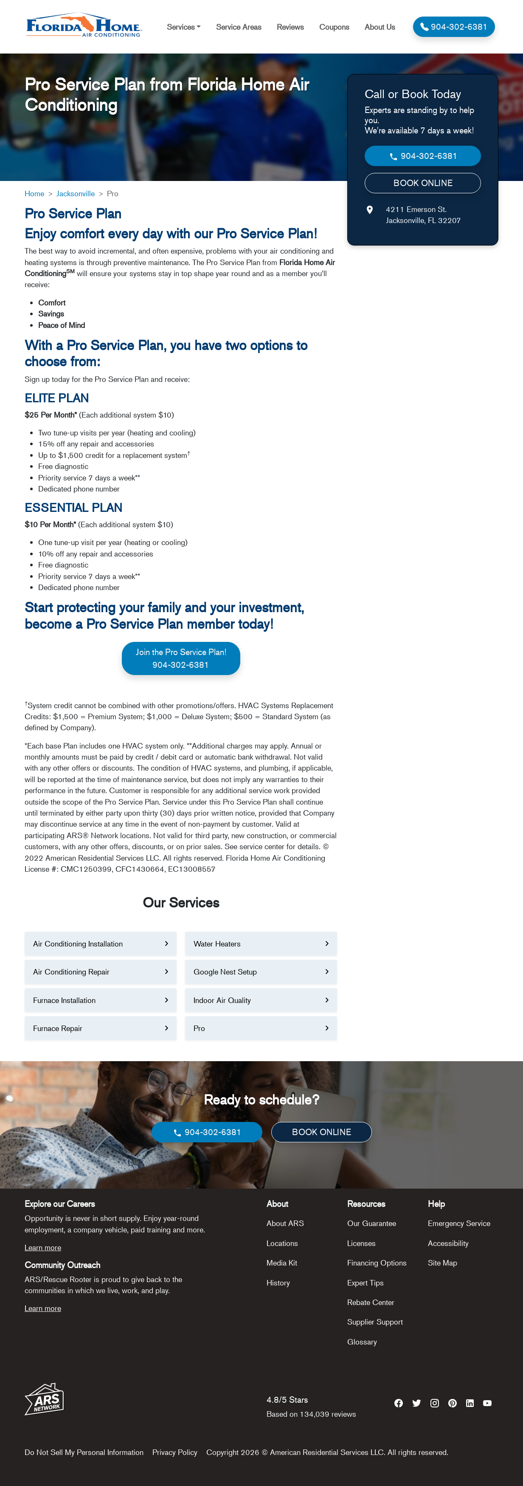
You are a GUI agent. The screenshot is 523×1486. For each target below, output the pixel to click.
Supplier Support (375, 1321)
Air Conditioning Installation (78, 943)
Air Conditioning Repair (71, 971)
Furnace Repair (57, 1028)
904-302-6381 (423, 156)
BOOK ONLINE (423, 183)
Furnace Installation (64, 1000)
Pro (199, 1028)
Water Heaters (217, 943)
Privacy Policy (174, 1452)
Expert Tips (365, 1282)
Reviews (290, 26)
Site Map (442, 1262)
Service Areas (239, 26)
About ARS (285, 1223)
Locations (282, 1243)
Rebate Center (370, 1302)
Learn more (43, 1247)
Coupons (334, 26)
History (278, 1282)
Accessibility (448, 1243)
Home (34, 193)
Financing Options (377, 1262)
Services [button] (181, 26)
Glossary (362, 1341)
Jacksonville (75, 193)
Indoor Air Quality (222, 1000)
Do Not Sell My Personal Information (84, 1452)
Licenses (361, 1243)
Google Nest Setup (225, 971)
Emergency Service (459, 1223)
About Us (380, 26)
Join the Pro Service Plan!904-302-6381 (181, 658)
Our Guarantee (371, 1223)
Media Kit (282, 1262)
